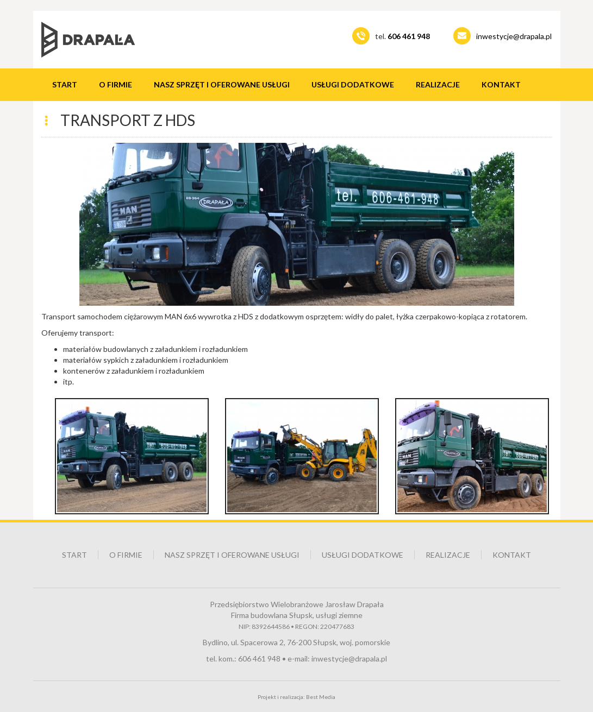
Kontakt (501, 84)
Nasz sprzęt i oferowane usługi (222, 84)
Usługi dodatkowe (352, 84)
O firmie (115, 84)
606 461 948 (259, 658)
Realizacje (438, 84)
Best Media (320, 697)
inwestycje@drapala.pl (514, 36)
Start (64, 84)
